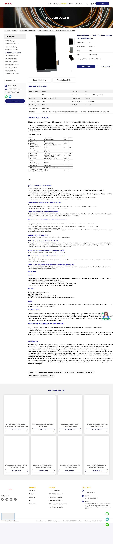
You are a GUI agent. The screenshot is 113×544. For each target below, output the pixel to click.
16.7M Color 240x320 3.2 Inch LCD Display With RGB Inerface (96, 470)
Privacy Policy (9, 525)
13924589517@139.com (15, 89)
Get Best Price (87, 66)
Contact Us (33, 508)
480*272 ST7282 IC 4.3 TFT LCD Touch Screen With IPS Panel (97, 430)
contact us (78, 4)
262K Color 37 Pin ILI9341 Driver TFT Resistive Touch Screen (70, 470)
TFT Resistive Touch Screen (27, 30)
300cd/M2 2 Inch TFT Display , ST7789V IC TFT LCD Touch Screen (16, 470)
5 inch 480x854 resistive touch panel (49, 377)
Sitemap (16, 525)
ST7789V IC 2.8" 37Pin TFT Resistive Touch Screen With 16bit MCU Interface (16, 430)
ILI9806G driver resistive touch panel (41, 380)
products (63, 4)
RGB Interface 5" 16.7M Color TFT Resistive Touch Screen (70, 430)
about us (56, 4)
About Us (32, 495)
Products (14, 30)
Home (50, 4)
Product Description (64, 80)
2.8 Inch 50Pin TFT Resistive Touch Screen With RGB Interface (43, 470)
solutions (70, 4)
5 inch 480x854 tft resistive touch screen (79, 377)
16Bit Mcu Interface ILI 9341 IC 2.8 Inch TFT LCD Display (43, 430)
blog (30, 505)
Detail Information (39, 80)
